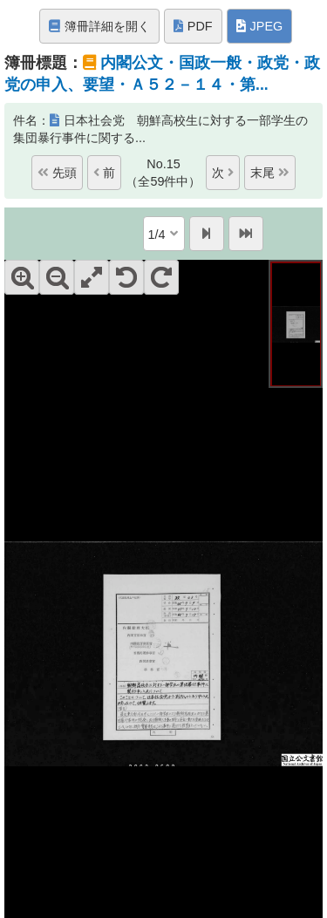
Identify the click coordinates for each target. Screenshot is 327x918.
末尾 (270, 173)
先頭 (57, 173)
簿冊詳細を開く (99, 26)
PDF (193, 26)
